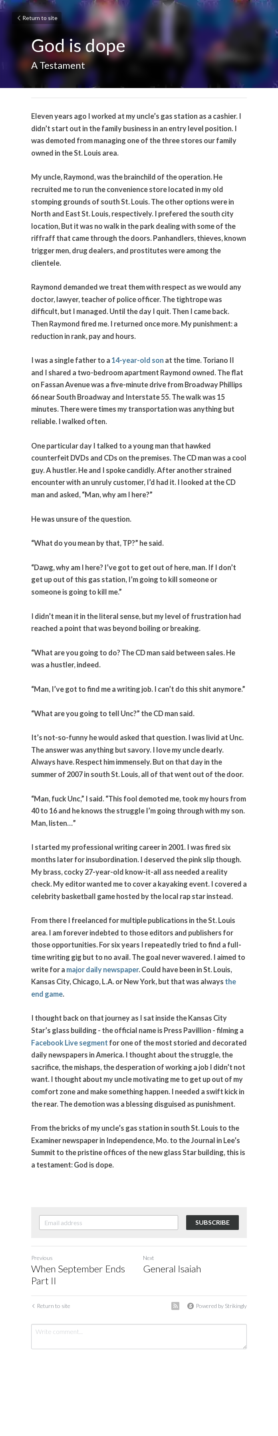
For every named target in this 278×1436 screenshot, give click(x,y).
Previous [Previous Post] (42, 1257)
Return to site (37, 17)
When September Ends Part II (78, 1274)
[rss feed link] (175, 1306)
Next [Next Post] (148, 1257)
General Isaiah (172, 1268)
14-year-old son (137, 360)
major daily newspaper (102, 969)
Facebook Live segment (69, 1042)
